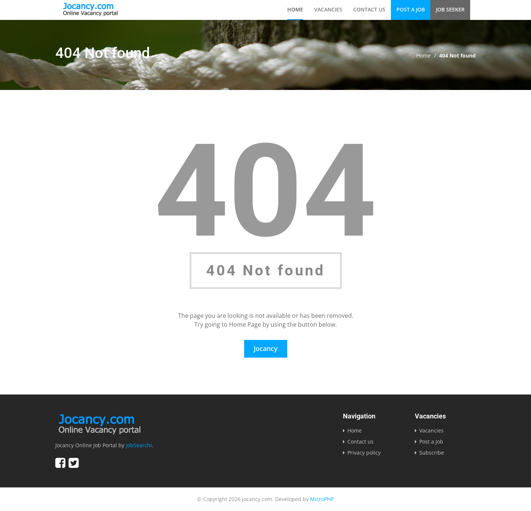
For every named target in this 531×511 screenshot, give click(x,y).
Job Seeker (450, 9)
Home (295, 9)
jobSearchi (139, 445)
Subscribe (431, 452)
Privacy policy (364, 452)
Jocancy (266, 348)
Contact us (369, 9)
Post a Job (410, 9)
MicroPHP (322, 499)
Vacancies (328, 9)
